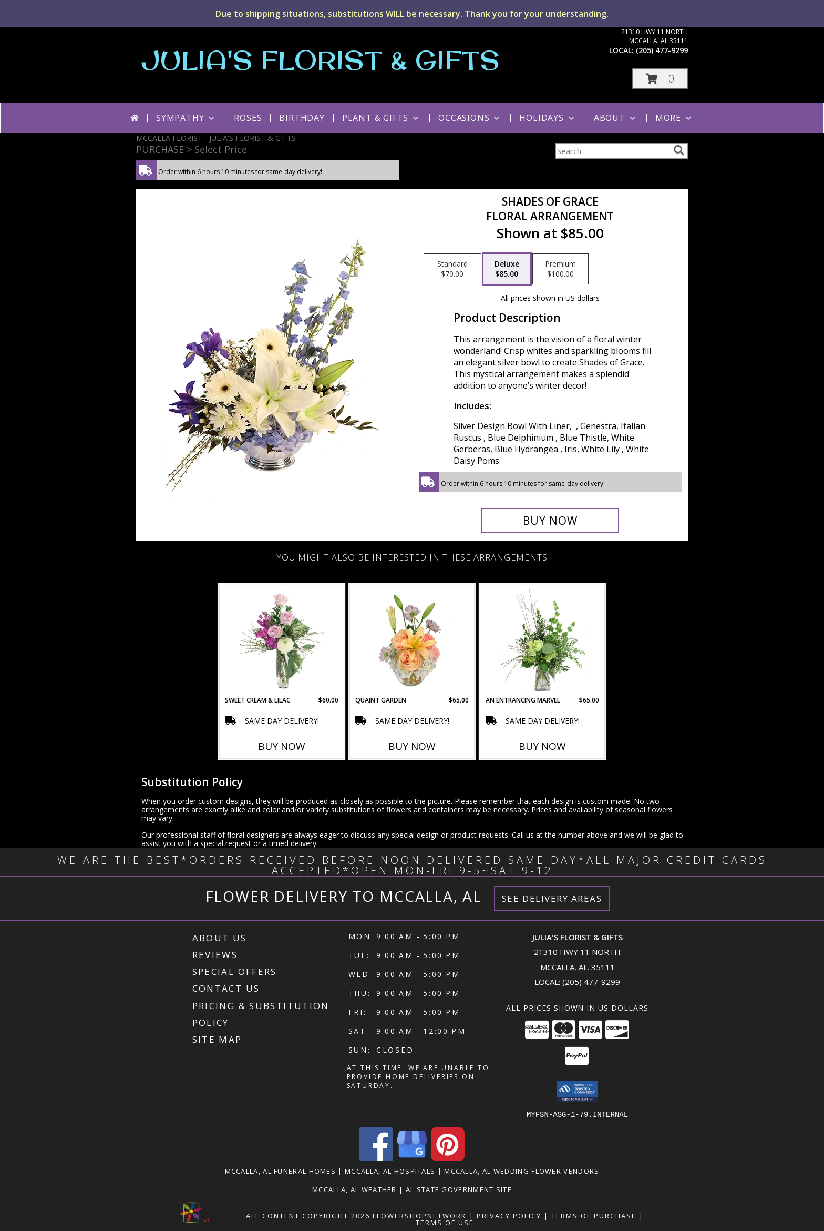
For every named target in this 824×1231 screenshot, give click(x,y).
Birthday (301, 118)
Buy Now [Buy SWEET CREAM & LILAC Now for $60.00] (281, 746)
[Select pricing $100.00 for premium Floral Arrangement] (560, 269)
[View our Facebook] (376, 1158)
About (616, 118)
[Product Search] (612, 151)
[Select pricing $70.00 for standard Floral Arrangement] (452, 269)
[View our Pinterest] (448, 1158)
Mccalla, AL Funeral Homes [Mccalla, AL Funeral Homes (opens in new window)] (280, 1170)
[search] (679, 150)
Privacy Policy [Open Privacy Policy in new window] (509, 1215)
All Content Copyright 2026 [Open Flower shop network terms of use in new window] (308, 1215)
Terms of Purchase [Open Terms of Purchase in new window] (593, 1215)
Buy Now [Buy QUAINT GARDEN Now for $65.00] (412, 746)
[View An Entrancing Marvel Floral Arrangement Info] (542, 640)
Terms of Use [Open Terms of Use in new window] (445, 1222)
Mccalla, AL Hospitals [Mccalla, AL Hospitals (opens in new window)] (390, 1170)
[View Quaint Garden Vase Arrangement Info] (412, 640)
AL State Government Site (459, 1189)
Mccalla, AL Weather (354, 1189)
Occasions (470, 118)
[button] (660, 78)
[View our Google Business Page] (412, 1158)
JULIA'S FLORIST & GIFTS (320, 59)
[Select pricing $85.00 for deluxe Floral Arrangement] (506, 269)
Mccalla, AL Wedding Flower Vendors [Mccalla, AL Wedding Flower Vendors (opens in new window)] (521, 1170)
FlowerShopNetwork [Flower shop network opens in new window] (420, 1215)
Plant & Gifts (381, 118)
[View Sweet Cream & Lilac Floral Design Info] (282, 640)
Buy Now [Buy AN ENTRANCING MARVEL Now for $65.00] (542, 746)
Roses (248, 118)
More (674, 118)
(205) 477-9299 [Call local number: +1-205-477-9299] (662, 50)
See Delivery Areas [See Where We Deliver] (552, 898)
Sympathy (186, 118)
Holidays (547, 118)
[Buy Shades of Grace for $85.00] (550, 520)
